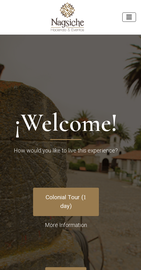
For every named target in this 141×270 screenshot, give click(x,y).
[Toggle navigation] (129, 17)
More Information (66, 225)
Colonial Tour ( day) (66, 202)
